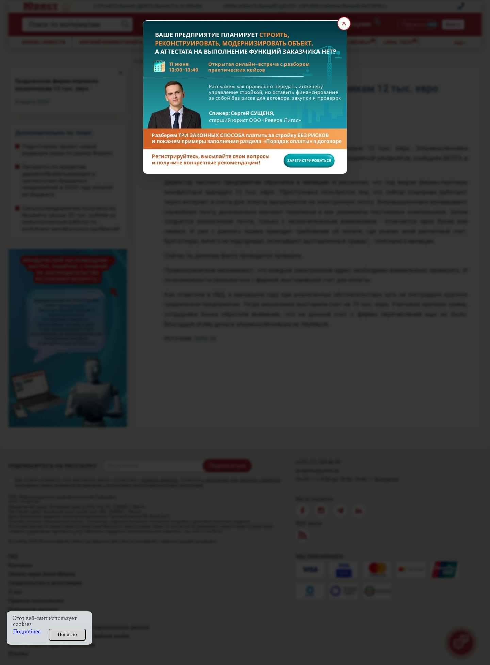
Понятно (67, 634)
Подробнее (27, 631)
